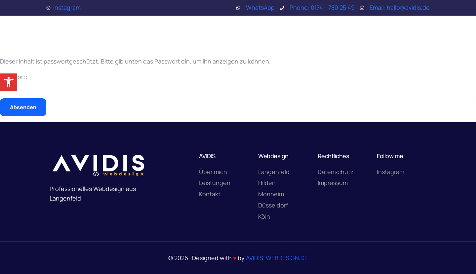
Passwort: (238, 86)
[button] (8, 82)
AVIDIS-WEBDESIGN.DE (277, 258)
